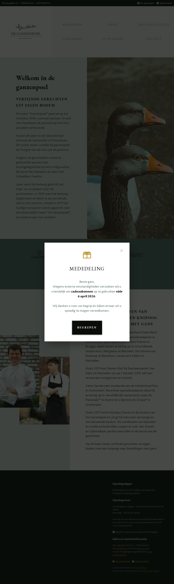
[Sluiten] (121, 251)
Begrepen (87, 327)
